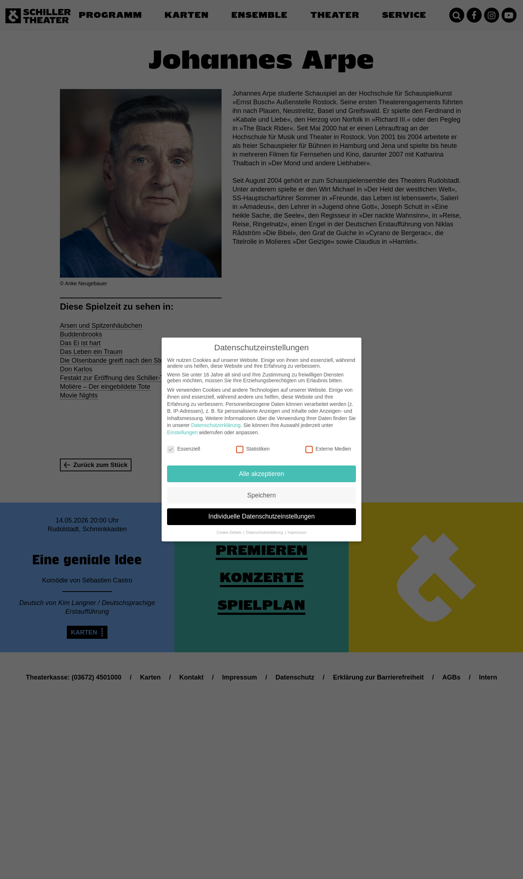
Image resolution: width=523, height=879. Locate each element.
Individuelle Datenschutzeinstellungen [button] (261, 516)
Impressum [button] (297, 532)
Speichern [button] (261, 495)
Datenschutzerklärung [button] (265, 532)
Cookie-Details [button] (229, 532)
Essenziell (183, 449)
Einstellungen (182, 432)
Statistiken (253, 449)
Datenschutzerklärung (215, 425)
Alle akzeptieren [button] (261, 473)
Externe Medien (328, 449)
